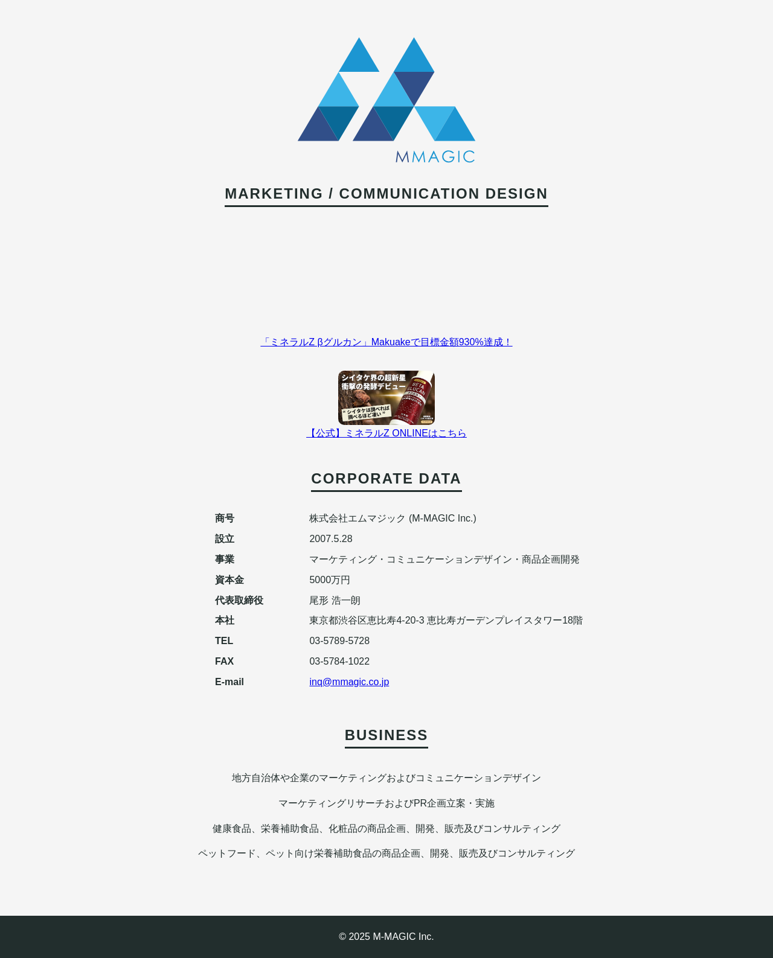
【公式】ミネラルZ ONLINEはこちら (386, 433)
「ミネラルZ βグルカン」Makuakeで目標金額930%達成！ (386, 342)
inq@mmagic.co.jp (349, 682)
